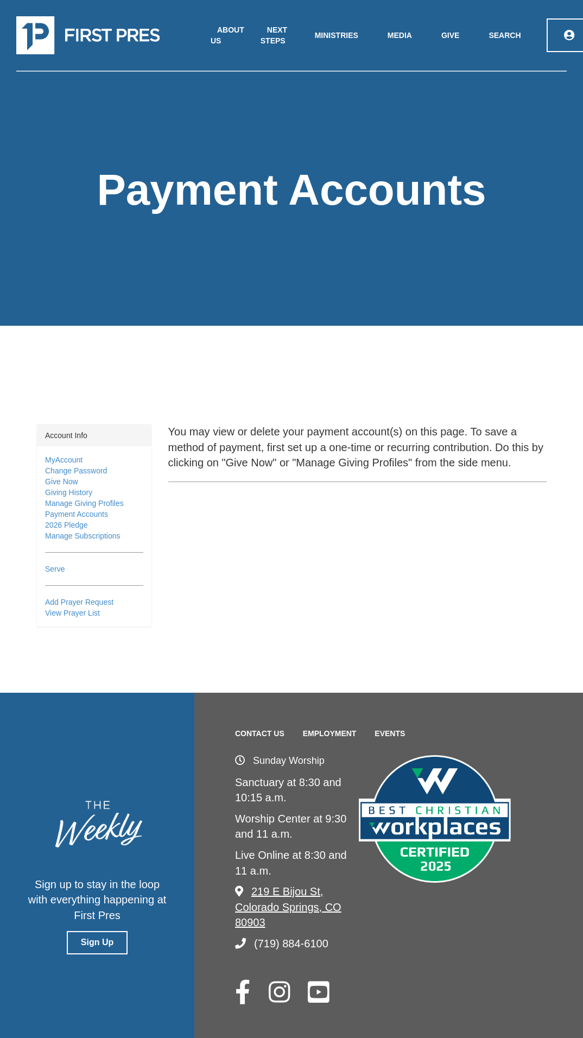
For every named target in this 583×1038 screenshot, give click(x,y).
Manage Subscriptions (83, 535)
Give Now (61, 481)
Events (390, 733)
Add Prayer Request (79, 602)
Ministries (336, 35)
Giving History (68, 492)
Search (505, 35)
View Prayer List (72, 613)
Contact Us (259, 733)
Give (450, 35)
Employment (330, 733)
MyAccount (64, 459)
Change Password (76, 470)
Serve (55, 569)
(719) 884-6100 (281, 944)
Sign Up (97, 942)
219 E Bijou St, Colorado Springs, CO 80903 (288, 906)
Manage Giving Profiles (84, 503)
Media (400, 35)
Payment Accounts (76, 514)
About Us (227, 35)
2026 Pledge (66, 525)
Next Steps (274, 35)
